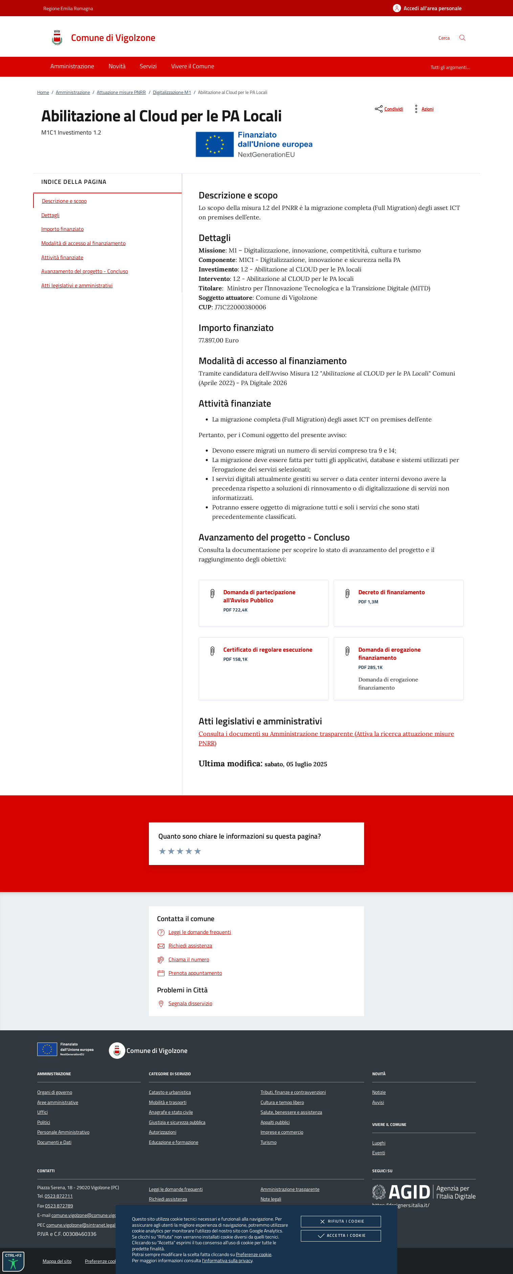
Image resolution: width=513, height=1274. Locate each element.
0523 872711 (59, 1196)
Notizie (379, 1092)
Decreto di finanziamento (391, 592)
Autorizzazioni (162, 1132)
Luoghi (378, 1143)
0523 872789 (59, 1205)
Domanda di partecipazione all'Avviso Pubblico (259, 596)
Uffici (42, 1112)
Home (43, 92)
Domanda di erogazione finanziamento (389, 653)
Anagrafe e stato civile (171, 1112)
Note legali (271, 1199)
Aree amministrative (57, 1102)
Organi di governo (54, 1092)
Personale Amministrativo (63, 1132)
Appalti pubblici (275, 1122)
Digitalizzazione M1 (172, 92)
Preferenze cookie (253, 1254)
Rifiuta (340, 1221)
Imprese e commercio (282, 1132)
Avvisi (378, 1102)
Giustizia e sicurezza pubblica (177, 1122)
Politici (43, 1122)
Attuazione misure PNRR (121, 92)
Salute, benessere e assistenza (291, 1112)
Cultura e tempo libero (282, 1102)
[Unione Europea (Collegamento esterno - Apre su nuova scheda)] (67, 1050)
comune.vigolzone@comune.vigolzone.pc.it (93, 1215)
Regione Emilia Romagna (68, 8)
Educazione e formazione (173, 1142)
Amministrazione (73, 92)
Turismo (268, 1142)
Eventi (378, 1152)
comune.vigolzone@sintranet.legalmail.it (87, 1225)
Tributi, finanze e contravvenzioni (293, 1092)
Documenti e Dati (54, 1142)
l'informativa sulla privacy (227, 1260)
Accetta (341, 1235)
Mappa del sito (57, 1261)
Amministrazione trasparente (290, 1189)
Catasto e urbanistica (170, 1092)
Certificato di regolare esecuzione (267, 649)
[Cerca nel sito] (462, 37)
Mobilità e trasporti (167, 1102)
